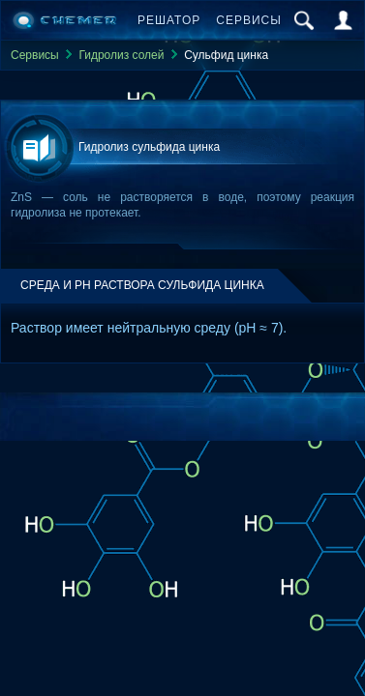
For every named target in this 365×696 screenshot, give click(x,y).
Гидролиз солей (121, 55)
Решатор (168, 20)
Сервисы (249, 20)
